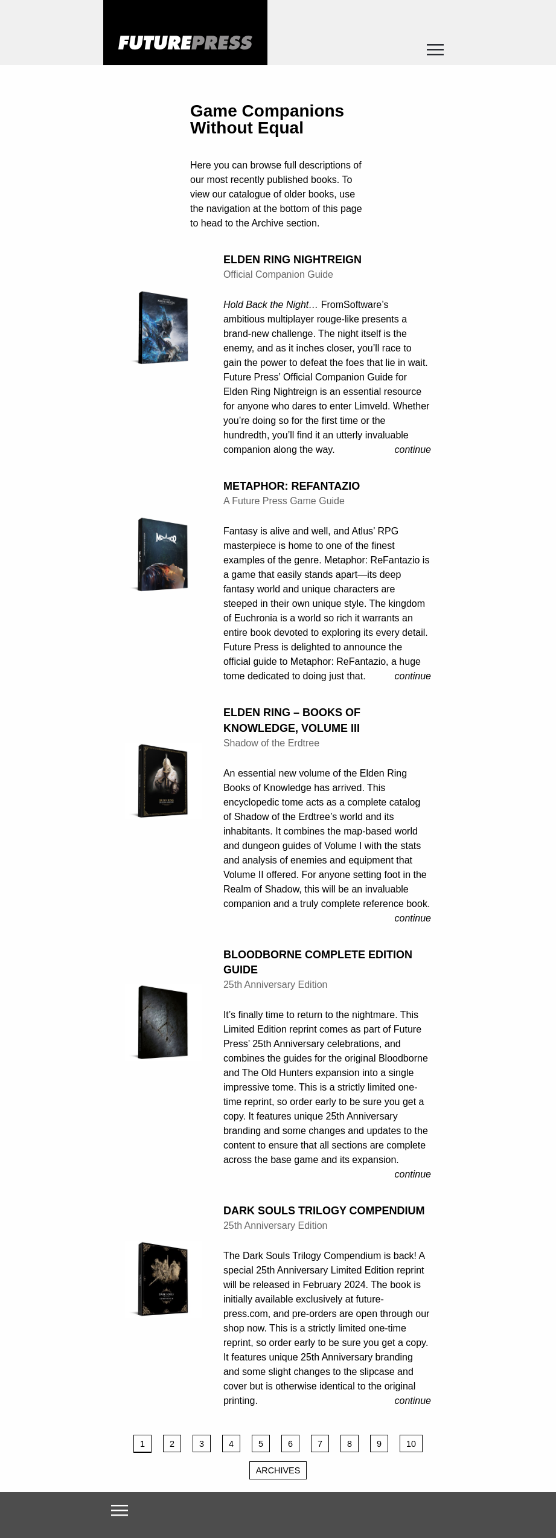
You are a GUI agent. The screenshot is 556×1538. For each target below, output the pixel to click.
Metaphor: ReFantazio (291, 486)
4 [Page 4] (231, 1444)
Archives (278, 1470)
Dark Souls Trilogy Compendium (324, 1211)
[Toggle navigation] (436, 53)
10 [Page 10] (411, 1444)
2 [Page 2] (172, 1444)
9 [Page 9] (379, 1444)
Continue (413, 449)
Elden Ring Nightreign (292, 260)
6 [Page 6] (290, 1444)
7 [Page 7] (320, 1444)
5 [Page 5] (260, 1444)
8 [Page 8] (349, 1444)
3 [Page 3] (201, 1444)
